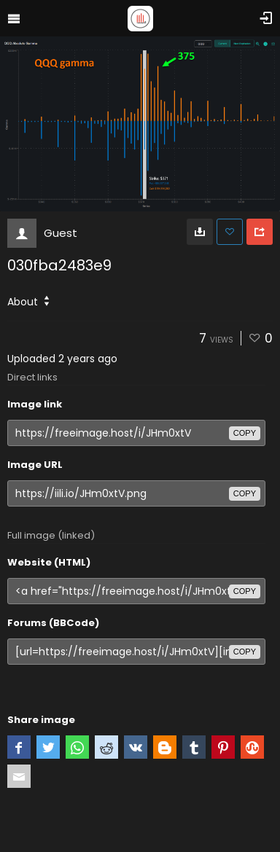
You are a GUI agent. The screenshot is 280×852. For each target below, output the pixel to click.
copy (244, 433)
